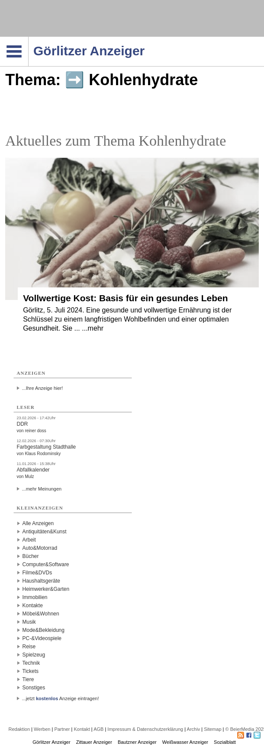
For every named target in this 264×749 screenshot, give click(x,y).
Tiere (28, 679)
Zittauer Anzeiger (94, 742)
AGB (98, 729)
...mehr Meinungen (42, 489)
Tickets (31, 671)
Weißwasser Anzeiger (185, 742)
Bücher (31, 556)
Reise (29, 646)
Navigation (28, 39)
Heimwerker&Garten (46, 589)
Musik (29, 622)
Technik (31, 663)
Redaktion (19, 729)
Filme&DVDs (37, 573)
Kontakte (33, 605)
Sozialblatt (225, 742)
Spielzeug (34, 655)
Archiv (193, 729)
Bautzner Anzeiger (137, 742)
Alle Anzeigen (38, 523)
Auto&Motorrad (40, 548)
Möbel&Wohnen (41, 614)
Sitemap (212, 729)
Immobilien (35, 597)
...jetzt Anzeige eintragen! (60, 698)
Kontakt (82, 729)
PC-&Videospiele (42, 638)
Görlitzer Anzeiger (51, 742)
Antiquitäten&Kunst (45, 531)
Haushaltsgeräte (41, 581)
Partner (62, 729)
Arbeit (29, 540)
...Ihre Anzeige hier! (42, 388)
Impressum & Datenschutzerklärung (145, 729)
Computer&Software (46, 564)
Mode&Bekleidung (43, 630)
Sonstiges (34, 687)
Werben (42, 729)
